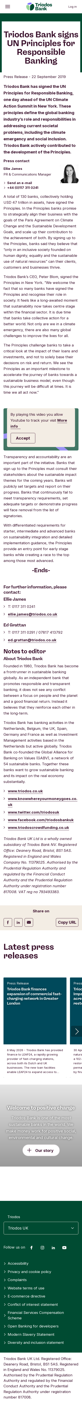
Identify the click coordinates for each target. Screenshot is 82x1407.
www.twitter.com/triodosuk (33, 812)
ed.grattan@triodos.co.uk (32, 640)
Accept (23, 438)
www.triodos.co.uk (25, 791)
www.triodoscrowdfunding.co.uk (38, 827)
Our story (44, 1150)
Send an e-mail (17, 183)
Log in (72, 6)
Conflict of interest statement (30, 1304)
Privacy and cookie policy (27, 1272)
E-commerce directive (24, 1296)
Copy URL (67, 922)
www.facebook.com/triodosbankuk (41, 820)
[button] (76, 1031)
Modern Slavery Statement (28, 1334)
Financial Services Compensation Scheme (33, 1315)
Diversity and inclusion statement (33, 1342)
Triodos (13, 1217)
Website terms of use (23, 1288)
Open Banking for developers (31, 1326)
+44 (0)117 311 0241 (20, 188)
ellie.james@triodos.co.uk (32, 614)
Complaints (15, 1280)
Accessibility (15, 1263)
